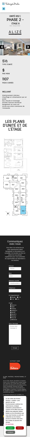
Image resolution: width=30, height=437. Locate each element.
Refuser (20, 428)
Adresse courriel (14, 280)
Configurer (10, 432)
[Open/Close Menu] (3, 8)
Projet (10, 303)
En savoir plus (9, 424)
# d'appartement (14, 295)
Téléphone (12, 288)
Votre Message (13, 323)
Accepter (10, 428)
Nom (10, 273)
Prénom (11, 266)
